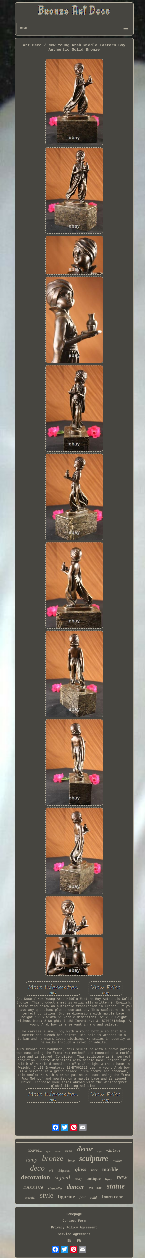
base (71, 1161)
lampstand (112, 1197)
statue (116, 1186)
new (122, 1177)
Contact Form (74, 1221)
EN (69, 1241)
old (51, 1170)
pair (82, 1197)
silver (58, 1151)
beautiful (30, 1197)
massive (34, 1187)
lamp (31, 1159)
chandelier (55, 1188)
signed (62, 1177)
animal (69, 1151)
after (48, 1151)
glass (80, 1169)
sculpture (93, 1158)
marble (110, 1169)
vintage (113, 1151)
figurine (66, 1196)
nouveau (35, 1150)
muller (117, 1161)
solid (93, 1197)
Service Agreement (74, 1234)
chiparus (64, 1170)
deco (37, 1168)
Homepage (74, 1214)
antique (93, 1178)
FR (79, 1241)
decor (85, 1149)
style (46, 1195)
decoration (35, 1177)
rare (94, 1170)
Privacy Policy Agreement (74, 1227)
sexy (78, 1178)
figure (108, 1179)
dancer (75, 1186)
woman (95, 1187)
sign (99, 1151)
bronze (52, 1158)
